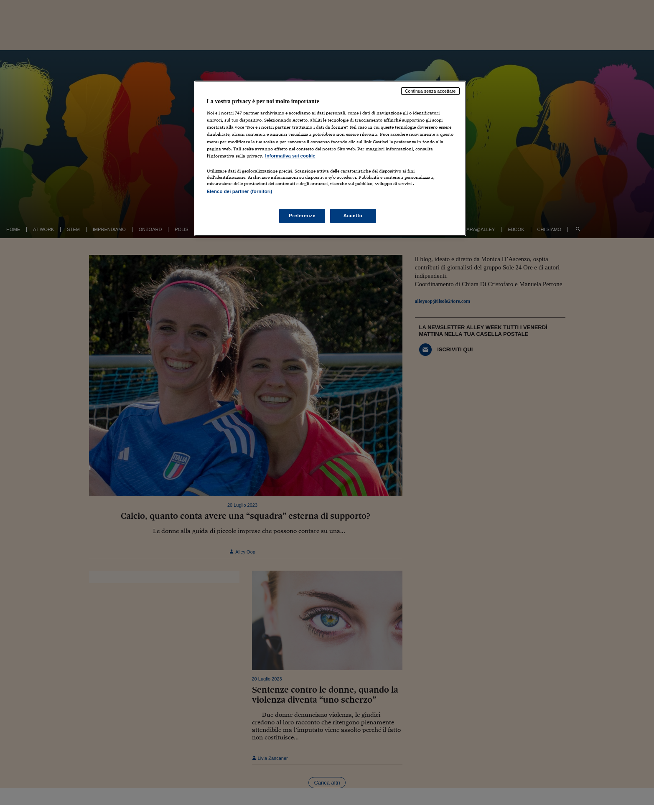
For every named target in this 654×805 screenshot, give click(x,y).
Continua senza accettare (430, 91)
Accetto (353, 215)
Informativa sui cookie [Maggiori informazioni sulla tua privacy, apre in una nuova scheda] (290, 155)
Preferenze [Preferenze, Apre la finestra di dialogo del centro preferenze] (302, 215)
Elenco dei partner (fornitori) (239, 191)
